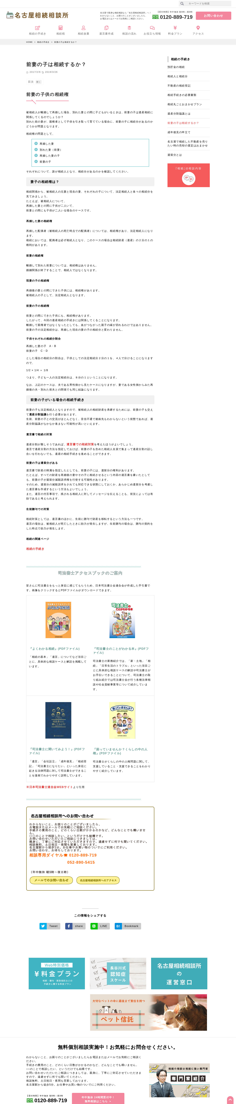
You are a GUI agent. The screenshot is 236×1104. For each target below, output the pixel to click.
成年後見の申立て (179, 132)
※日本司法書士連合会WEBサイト (48, 786)
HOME (29, 42)
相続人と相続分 (177, 76)
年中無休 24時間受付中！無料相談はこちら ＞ (98, 1097)
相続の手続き (43, 42)
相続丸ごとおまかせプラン (184, 104)
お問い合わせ (213, 15)
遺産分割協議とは (179, 113)
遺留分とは (174, 154)
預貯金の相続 (176, 67)
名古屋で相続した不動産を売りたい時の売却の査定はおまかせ (187, 143)
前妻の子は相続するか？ (65, 42)
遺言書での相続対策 (79, 444)
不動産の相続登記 (179, 85)
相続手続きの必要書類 (181, 95)
